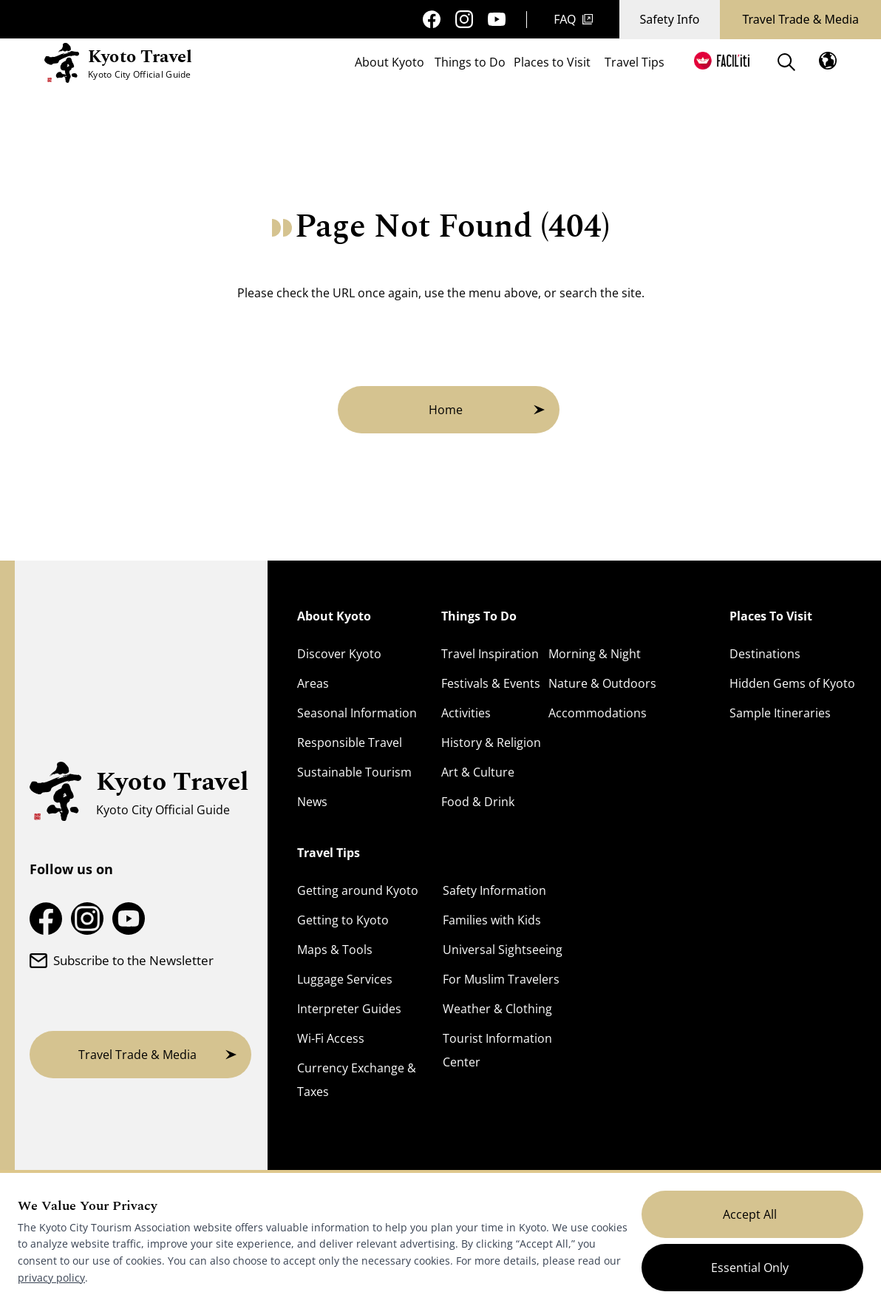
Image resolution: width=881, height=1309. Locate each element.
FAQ (573, 19)
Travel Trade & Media (800, 19)
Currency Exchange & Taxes (356, 1080)
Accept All (750, 1214)
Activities (466, 713)
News (312, 802)
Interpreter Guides (349, 1009)
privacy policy (51, 1278)
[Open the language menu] (828, 61)
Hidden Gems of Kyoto (792, 683)
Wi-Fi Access (330, 1038)
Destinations (764, 654)
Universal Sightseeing (502, 949)
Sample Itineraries (780, 713)
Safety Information (494, 890)
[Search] (786, 62)
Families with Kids (492, 920)
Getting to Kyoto (343, 920)
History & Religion (491, 742)
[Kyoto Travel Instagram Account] (464, 19)
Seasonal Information (357, 713)
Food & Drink (477, 802)
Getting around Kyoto (357, 890)
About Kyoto (389, 63)
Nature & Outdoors (602, 683)
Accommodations (597, 713)
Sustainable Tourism (354, 772)
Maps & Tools (335, 949)
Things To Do (479, 616)
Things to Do (470, 63)
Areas (313, 683)
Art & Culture (477, 772)
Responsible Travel (349, 742)
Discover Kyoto (339, 654)
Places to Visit (552, 63)
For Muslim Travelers (501, 979)
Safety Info (670, 19)
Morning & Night (594, 654)
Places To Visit (770, 616)
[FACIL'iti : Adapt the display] (721, 61)
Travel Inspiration (490, 654)
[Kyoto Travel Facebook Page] (431, 19)
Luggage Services (344, 979)
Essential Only (750, 1267)
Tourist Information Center (497, 1050)
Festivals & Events (490, 683)
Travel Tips (634, 63)
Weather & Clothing (497, 1009)
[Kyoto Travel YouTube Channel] (497, 20)
